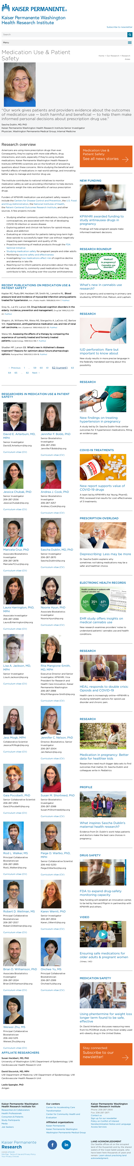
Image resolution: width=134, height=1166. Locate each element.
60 (41, 368)
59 (34, 368)
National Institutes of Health (49, 204)
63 (72, 368)
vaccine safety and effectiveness (36, 255)
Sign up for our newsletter (104, 1118)
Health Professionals (12, 1114)
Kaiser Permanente (55, 1126)
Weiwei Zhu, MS (14, 1027)
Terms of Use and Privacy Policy (23, 1154)
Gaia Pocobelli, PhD (16, 795)
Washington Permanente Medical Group (66, 1133)
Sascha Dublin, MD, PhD (57, 549)
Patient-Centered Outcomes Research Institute (31, 207)
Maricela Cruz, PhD (16, 549)
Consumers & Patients (12, 1117)
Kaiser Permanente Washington (61, 1129)
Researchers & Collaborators (16, 1110)
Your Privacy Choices (10, 1156)
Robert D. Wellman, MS (19, 911)
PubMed (65, 300)
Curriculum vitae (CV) (15, 452)
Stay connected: (95, 1048)
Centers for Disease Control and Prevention (37, 201)
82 (27, 373)
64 (9, 373)
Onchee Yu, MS (51, 969)
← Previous (14, 368)
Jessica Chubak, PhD (17, 492)
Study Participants (11, 1120)
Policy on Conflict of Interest (105, 1121)
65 (16, 373)
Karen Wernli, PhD (53, 911)
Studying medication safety (21, 251)
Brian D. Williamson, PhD (20, 969)
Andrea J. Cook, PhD (55, 492)
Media (5, 1124)
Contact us (96, 1116)
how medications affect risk (36, 258)
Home (101, 56)
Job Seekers (8, 1127)
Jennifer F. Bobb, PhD (55, 434)
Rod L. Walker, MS (15, 853)
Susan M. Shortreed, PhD (58, 795)
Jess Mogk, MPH (14, 737)
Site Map (5, 1154)
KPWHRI (11, 1152)
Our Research (113, 56)
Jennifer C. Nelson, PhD (57, 737)
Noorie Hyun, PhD (53, 607)
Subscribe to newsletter (119, 27)
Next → (36, 373)
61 (47, 368)
